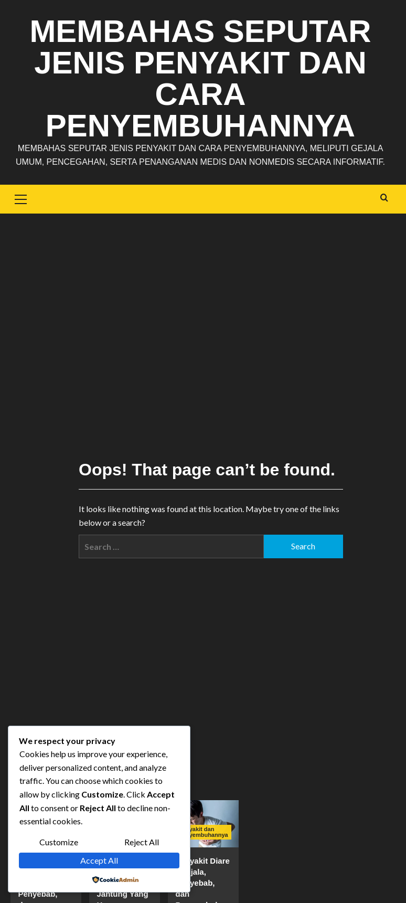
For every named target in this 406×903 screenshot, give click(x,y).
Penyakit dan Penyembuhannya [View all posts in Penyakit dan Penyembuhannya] (203, 832)
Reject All (141, 842)
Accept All (99, 860)
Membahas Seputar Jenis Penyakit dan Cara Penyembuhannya (200, 78)
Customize (58, 842)
